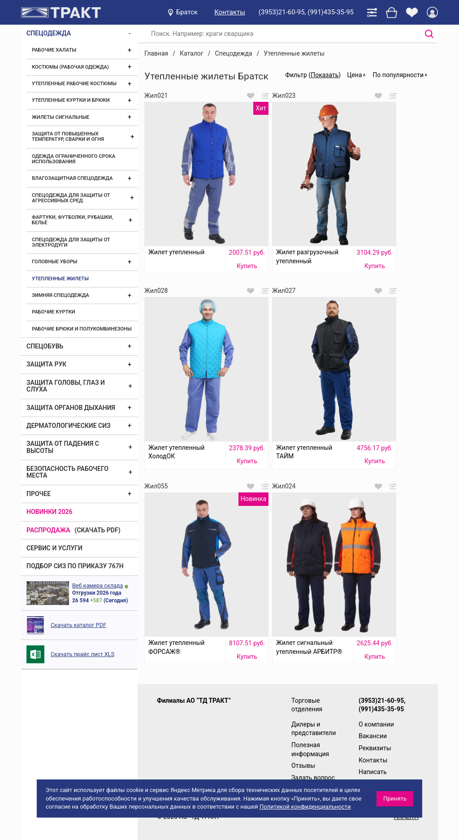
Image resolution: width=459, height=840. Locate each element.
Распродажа (48, 530)
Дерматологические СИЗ (68, 425)
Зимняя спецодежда (60, 295)
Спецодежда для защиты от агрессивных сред (71, 198)
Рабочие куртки (53, 312)
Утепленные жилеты (60, 279)
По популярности (398, 74)
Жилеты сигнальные (60, 117)
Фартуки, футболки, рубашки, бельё (72, 220)
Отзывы (303, 765)
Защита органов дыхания (70, 407)
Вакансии (373, 736)
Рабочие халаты (54, 50)
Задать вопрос (313, 777)
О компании (376, 724)
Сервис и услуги (54, 548)
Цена (354, 74)
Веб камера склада (97, 585)
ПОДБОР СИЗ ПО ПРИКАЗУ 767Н (75, 566)
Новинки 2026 (49, 511)
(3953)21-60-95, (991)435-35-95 (306, 12)
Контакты (229, 12)
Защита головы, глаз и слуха (65, 386)
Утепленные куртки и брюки (71, 100)
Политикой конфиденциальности (305, 806)
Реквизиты (375, 748)
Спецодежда (48, 33)
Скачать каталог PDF (78, 625)
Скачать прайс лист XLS (82, 654)
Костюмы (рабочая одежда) (70, 67)
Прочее (38, 493)
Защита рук (46, 364)
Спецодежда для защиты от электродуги (71, 242)
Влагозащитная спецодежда (72, 178)
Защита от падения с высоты (62, 447)
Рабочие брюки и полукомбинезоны (82, 329)
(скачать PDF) (98, 530)
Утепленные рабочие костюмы (74, 84)
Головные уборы (55, 262)
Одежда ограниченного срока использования (73, 159)
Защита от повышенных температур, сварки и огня (68, 136)
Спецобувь (44, 346)
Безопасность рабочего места (67, 472)
